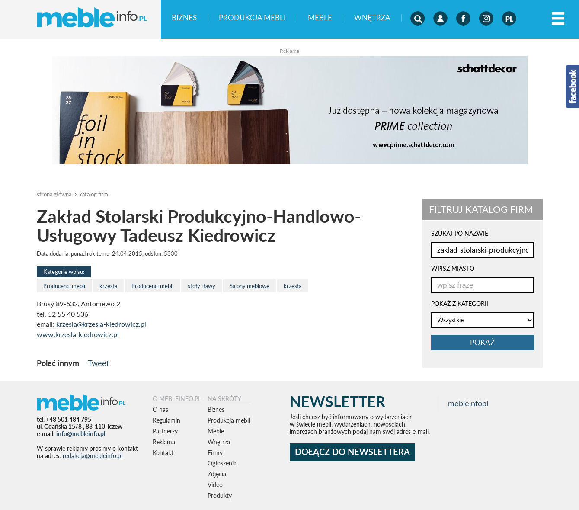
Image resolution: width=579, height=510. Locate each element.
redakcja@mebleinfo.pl (92, 455)
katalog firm (93, 194)
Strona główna (54, 194)
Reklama (164, 442)
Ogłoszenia (222, 463)
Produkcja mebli (252, 18)
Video (215, 484)
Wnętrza (372, 18)
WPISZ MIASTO (452, 268)
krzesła (108, 285)
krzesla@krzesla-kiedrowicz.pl (101, 324)
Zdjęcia (217, 474)
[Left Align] (558, 18)
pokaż (482, 342)
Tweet (98, 363)
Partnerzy (165, 431)
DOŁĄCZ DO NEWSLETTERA (352, 452)
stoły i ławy (201, 285)
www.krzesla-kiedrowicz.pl (78, 334)
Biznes (184, 18)
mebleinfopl (468, 403)
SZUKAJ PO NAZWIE (459, 233)
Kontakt (163, 452)
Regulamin (166, 420)
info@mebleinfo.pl (80, 433)
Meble (320, 18)
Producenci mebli (64, 285)
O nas (160, 409)
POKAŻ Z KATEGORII (459, 303)
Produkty (220, 495)
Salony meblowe (249, 285)
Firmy (215, 452)
